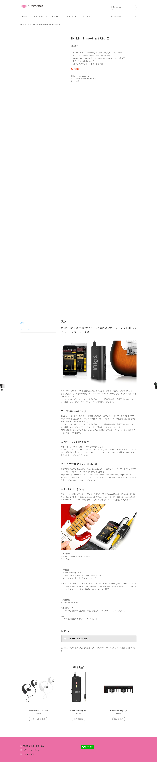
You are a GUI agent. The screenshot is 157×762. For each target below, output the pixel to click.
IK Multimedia (41, 24)
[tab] (38, 323)
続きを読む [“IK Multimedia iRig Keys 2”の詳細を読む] (118, 719)
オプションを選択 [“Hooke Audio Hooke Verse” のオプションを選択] (38, 719)
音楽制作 (92, 78)
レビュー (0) (25, 329)
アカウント (85, 16)
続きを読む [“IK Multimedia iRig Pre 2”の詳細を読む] (78, 719)
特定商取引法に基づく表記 (33, 746)
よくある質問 (28, 754)
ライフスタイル (38, 16)
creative (77, 81)
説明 (22, 323)
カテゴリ (55, 16)
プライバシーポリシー (32, 750)
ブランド (69, 16)
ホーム (24, 16)
